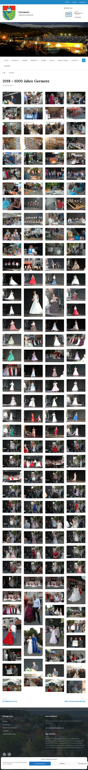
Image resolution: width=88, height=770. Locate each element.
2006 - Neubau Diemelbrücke (75, 701)
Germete (23, 12)
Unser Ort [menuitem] (34, 60)
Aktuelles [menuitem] (15, 60)
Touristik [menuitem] (74, 60)
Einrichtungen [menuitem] (63, 60)
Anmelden (6, 731)
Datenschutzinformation (10, 728)
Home (4, 73)
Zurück (5, 699)
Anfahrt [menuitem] (67, 2)
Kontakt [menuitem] (74, 2)
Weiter (83, 699)
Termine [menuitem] (24, 60)
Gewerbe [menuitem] (7, 66)
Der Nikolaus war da (10, 701)
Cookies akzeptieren (39, 763)
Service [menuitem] (51, 60)
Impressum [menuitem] (82, 2)
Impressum (6, 724)
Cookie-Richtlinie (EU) (9, 734)
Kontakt (5, 721)
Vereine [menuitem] (43, 60)
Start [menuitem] (6, 60)
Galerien (11, 73)
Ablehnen (62, 763)
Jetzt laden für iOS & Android (54, 728)
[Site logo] (9, 20)
